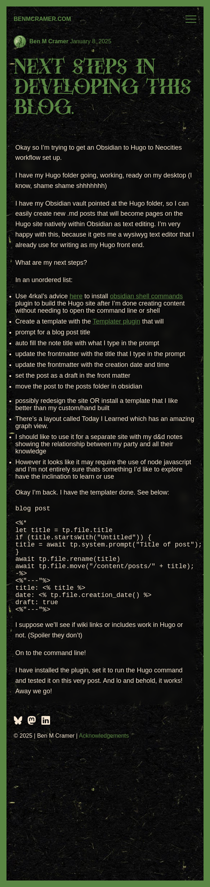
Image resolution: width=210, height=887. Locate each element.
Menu (191, 19)
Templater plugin (116, 321)
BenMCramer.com (42, 19)
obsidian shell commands (146, 296)
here (76, 296)
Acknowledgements (104, 757)
